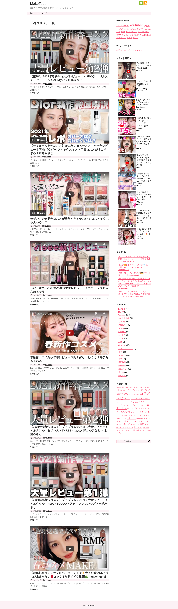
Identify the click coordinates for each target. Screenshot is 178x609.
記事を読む (35, 93)
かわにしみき (124, 318)
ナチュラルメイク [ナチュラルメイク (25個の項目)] (136, 402)
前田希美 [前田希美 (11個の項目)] (138, 35)
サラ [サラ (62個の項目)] (118, 34)
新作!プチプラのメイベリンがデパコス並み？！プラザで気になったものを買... (143, 160)
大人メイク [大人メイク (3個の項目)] (137, 421)
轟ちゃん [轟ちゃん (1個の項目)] (135, 38)
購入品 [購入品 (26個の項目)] (136, 430)
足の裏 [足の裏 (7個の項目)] (129, 38)
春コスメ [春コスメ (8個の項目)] (119, 424)
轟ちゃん (122, 376)
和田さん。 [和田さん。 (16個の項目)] (121, 38)
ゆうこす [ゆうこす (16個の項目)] (133, 32)
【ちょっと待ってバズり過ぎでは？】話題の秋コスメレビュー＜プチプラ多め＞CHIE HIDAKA (134, 259)
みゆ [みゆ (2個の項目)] (127, 32)
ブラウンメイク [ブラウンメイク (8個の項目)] (126, 405)
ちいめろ (122, 332)
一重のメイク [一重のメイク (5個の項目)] (141, 418)
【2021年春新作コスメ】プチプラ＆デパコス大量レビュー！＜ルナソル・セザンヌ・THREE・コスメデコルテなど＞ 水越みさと (69, 430)
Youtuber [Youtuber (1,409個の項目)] (136, 25)
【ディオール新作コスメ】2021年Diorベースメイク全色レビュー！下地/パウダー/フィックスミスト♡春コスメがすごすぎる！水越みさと (69, 149)
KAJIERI (121, 309)
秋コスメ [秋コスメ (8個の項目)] (129, 428)
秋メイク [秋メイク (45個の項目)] (138, 427)
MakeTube (38, 3)
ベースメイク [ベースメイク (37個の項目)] (133, 408)
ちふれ (123, 50)
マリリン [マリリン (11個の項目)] (125, 35)
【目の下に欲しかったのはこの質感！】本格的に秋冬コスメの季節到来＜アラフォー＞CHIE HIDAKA (134, 294)
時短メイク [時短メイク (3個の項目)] (136, 424)
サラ (120, 352)
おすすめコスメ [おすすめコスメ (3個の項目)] (120, 387)
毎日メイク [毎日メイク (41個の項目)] (145, 424)
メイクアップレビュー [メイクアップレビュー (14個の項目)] (127, 412)
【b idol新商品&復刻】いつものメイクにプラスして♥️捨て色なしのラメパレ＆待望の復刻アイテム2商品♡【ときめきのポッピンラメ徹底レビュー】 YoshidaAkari (134, 283)
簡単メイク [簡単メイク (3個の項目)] (146, 427)
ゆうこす (130, 50)
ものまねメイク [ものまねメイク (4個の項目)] (130, 387)
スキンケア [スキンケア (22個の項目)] (136, 399)
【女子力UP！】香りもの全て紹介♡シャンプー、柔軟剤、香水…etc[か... (143, 197)
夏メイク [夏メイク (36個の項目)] (128, 421)
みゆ (120, 342)
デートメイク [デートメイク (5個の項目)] (123, 402)
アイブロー (139, 50)
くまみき (122, 322)
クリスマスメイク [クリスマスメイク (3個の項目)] (134, 394)
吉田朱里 (122, 366)
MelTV (121, 312)
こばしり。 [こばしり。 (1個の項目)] (133, 29)
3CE (118, 50)
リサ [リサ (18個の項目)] (131, 35)
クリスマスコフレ (125, 349)
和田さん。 (123, 369)
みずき (121, 338)
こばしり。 (123, 325)
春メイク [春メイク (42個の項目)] (127, 424)
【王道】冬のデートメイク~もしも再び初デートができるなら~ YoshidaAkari (134, 267)
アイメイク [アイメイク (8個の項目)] (132, 390)
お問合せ (31, 13)
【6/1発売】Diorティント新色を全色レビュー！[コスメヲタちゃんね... (143, 141)
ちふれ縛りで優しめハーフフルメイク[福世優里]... (143, 65)
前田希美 (122, 362)
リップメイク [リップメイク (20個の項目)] (141, 415)
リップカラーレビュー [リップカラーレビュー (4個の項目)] (128, 415)
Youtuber (48, 84)
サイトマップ (42, 13)
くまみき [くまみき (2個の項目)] (127, 29)
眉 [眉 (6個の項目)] (125, 428)
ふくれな (122, 335)
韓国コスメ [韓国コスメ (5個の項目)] (143, 430)
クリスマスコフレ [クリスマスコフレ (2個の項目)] (143, 32)
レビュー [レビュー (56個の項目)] (131, 418)
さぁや (121, 328)
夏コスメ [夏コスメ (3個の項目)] (121, 421)
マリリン (122, 355)
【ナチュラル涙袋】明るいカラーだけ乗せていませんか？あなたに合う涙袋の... (143, 178)
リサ (120, 359)
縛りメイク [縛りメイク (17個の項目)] (121, 430)
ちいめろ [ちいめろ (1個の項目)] (146, 29)
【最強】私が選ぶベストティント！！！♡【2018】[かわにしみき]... (143, 123)
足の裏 (121, 372)
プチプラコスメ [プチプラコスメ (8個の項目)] (137, 405)
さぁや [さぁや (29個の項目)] (140, 29)
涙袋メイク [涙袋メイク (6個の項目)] (120, 428)
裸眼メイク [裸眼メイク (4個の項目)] (129, 430)
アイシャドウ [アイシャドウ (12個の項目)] (140, 388)
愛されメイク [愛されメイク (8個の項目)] (145, 421)
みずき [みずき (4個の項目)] (123, 32)
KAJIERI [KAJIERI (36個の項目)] (120, 25)
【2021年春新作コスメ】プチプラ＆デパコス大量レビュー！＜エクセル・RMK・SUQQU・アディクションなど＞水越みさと (69, 503)
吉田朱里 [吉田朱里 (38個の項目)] (146, 35)
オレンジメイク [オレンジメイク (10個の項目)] (142, 390)
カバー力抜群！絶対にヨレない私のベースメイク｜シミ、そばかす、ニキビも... (143, 215)
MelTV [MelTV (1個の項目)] (127, 26)
